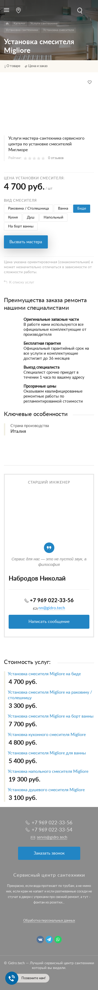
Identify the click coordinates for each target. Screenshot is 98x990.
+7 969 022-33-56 (52, 600)
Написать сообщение (49, 622)
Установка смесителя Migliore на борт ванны (51, 716)
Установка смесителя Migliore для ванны (47, 753)
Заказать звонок (49, 853)
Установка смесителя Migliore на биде (44, 674)
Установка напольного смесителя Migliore (48, 771)
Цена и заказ (38, 66)
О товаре (13, 66)
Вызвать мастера (25, 242)
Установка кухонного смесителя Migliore (47, 735)
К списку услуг (21, 282)
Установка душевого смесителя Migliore (46, 790)
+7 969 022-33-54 (52, 829)
